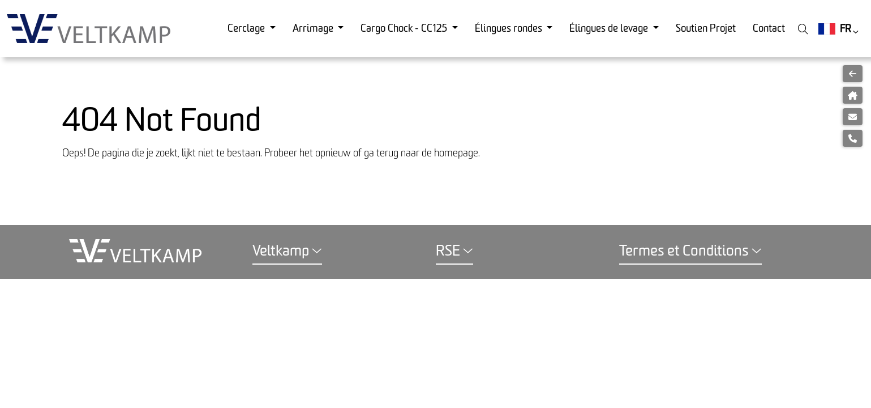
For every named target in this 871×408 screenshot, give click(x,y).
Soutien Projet (706, 29)
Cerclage (247, 29)
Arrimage (314, 29)
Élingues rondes (509, 29)
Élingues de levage (609, 29)
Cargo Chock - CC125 (405, 29)
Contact (769, 29)
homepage (456, 153)
